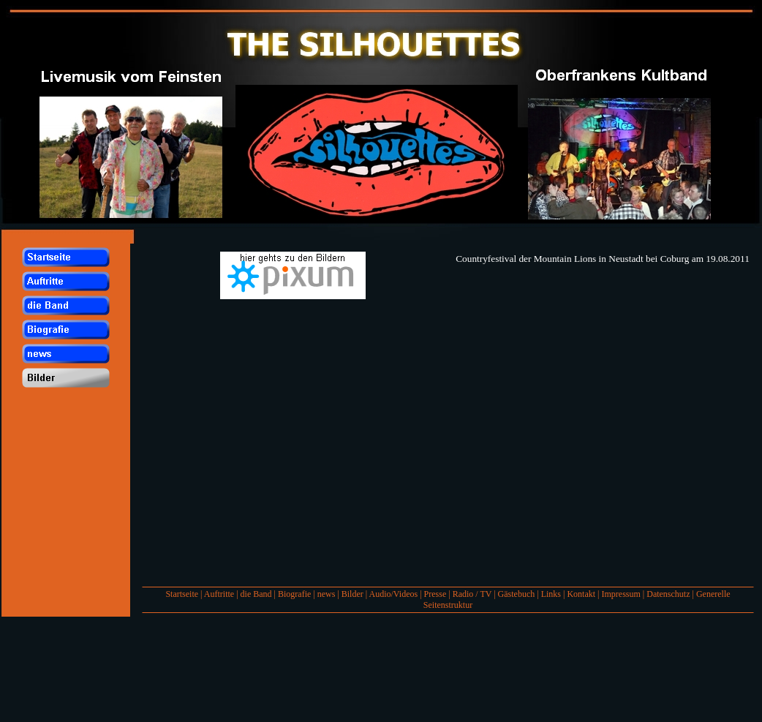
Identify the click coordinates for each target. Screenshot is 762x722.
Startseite (181, 594)
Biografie (294, 594)
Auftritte (219, 594)
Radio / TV (472, 594)
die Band (256, 594)
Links (551, 594)
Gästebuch (516, 594)
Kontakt (581, 594)
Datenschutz (668, 594)
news (326, 594)
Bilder (352, 594)
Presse (435, 594)
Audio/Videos (393, 594)
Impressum (620, 594)
